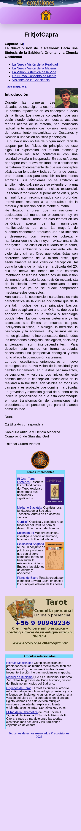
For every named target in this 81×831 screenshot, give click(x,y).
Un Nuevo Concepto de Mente (34, 76)
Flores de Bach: (27, 577)
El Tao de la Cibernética (22, 712)
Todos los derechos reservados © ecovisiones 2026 (39, 735)
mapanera (19, 86)
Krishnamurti (25, 532)
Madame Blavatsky (29, 507)
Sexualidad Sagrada (30, 544)
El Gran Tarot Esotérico (26, 480)
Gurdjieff (22, 521)
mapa (8, 86)
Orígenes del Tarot (18, 688)
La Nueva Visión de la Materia (34, 68)
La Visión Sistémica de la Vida (34, 72)
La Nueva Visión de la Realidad (35, 64)
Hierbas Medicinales (19, 662)
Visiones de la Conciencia (31, 80)
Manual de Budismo (19, 677)
